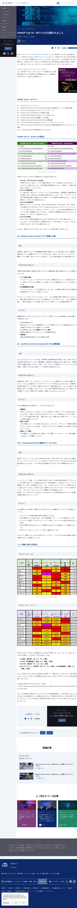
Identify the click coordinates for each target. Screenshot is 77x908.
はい (43, 732)
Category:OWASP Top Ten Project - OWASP (31, 69)
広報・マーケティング (13, 850)
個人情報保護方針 (45, 888)
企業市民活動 (28, 847)
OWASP (19, 36)
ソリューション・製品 (29, 873)
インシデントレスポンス (38, 845)
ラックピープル (5, 23)
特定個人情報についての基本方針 (30, 888)
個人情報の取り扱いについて (58, 888)
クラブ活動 (56, 847)
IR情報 (30, 881)
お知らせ (4, 30)
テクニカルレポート (6, 11)
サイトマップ (49, 891)
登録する (8, 48)
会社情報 (25, 881)
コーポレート (63, 847)
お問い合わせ (42, 881)
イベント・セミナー (6, 17)
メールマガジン (55, 881)
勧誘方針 (70, 888)
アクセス (15, 867)
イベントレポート (48, 845)
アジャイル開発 (20, 845)
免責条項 (3, 888)
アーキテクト (12, 845)
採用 (34, 881)
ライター (4, 37)
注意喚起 (4, 8)
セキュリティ (26, 36)
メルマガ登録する (73, 48)
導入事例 (4, 20)
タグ (3, 34)
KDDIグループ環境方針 (6, 891)
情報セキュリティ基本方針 (14, 888)
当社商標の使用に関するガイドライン (23, 891)
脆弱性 (32, 36)
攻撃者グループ (24, 850)
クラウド (35, 847)
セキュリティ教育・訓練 (42, 873)
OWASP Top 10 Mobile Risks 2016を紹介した (36, 54)
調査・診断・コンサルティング (8, 873)
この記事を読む (40, 768)
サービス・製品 (5, 14)
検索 (62, 3)
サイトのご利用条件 (38, 891)
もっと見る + (32, 850)
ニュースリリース (17, 881)
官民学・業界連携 (19, 847)
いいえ (49, 732)
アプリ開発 (28, 845)
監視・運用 (20, 873)
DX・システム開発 (55, 873)
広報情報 (4, 27)
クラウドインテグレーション (45, 847)
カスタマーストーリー (59, 845)
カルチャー (11, 847)
